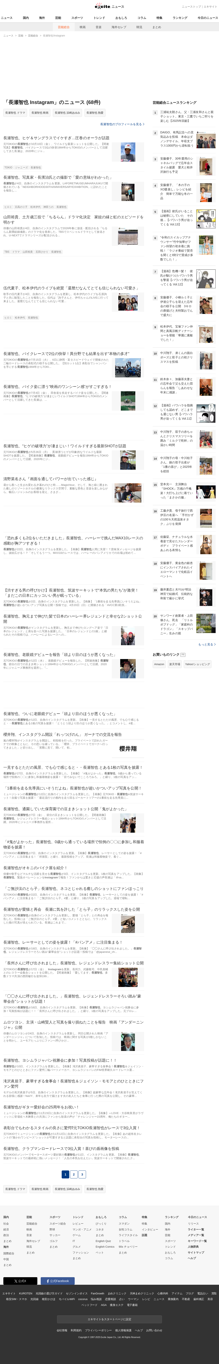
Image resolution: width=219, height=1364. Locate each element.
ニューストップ (191, 6)
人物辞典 (193, 1246)
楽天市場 (174, 664)
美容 (210, 1299)
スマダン (124, 1223)
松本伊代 (35, 206)
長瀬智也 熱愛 (95, 112)
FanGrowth (97, 1293)
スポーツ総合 (58, 1223)
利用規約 (76, 1330)
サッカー (55, 1235)
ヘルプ (192, 1258)
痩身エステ (116, 1305)
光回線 (34, 1299)
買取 (214, 1293)
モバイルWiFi (67, 1299)
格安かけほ (48, 1299)
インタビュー (150, 1229)
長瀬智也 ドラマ (15, 112)
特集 (159, 18)
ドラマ (16, 251)
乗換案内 (173, 1299)
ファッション (81, 1252)
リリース (193, 1223)
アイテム (177, 1293)
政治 (6, 1235)
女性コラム (125, 1229)
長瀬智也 (36, 167)
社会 (6, 1223)
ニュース (7, 18)
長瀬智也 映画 (40, 112)
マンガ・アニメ (82, 1229)
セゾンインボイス (76, 1293)
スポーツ (77, 18)
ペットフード (89, 1305)
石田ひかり (42, 251)
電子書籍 (132, 1305)
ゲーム (77, 1235)
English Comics (105, 1246)
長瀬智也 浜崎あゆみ (67, 112)
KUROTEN (25, 1293)
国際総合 (8, 1253)
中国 (6, 1259)
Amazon (159, 664)
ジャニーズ (21, 167)
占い (122, 1299)
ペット (100, 1252)
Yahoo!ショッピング (197, 664)
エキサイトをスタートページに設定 (109, 1319)
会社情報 (62, 1330)
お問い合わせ (154, 1330)
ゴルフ (54, 1241)
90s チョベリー (128, 1246)
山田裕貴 (28, 251)
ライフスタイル (128, 1235)
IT (74, 1241)
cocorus (83, 1299)
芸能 (58, 18)
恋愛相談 (110, 1299)
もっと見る (207, 644)
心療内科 (162, 1293)
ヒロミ (8, 206)
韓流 (139, 27)
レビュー (78, 1223)
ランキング (180, 18)
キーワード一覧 (197, 1241)
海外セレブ (119, 27)
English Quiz (103, 1241)
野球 (52, 1229)
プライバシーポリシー (98, 1330)
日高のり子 (21, 206)
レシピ (146, 1299)
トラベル (124, 1241)
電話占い (202, 1293)
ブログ (190, 1293)
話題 (144, 1235)
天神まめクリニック (142, 1293)
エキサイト (210, 6)
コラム (141, 18)
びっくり (101, 1223)
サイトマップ (196, 1252)
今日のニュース (208, 18)
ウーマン (133, 1299)
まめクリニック (117, 1293)
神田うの (48, 206)
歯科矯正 (198, 1299)
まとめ (156, 27)
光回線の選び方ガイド (49, 1293)
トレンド (99, 18)
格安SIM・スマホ (16, 1299)
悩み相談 (96, 1299)
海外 (42, 18)
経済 (6, 1229)
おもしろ (121, 18)
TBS (6, 251)
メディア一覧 (196, 1235)
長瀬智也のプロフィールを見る (122, 124)
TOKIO (8, 167)
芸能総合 (64, 27)
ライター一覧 (196, 1229)
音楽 (99, 27)
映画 (83, 27)
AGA (104, 1305)
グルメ (77, 1246)
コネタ (100, 1229)
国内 (26, 18)
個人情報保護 (123, 1330)
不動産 (186, 1299)
